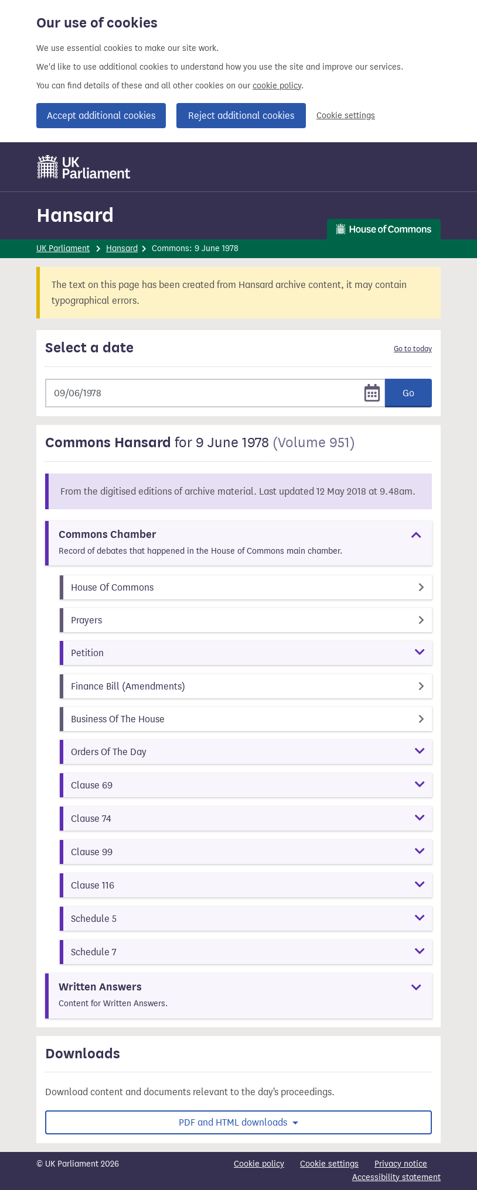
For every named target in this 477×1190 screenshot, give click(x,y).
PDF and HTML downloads (234, 1122)
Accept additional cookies (101, 115)
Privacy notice (400, 1164)
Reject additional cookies (241, 115)
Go (408, 393)
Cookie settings (345, 116)
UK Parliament (63, 248)
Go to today (413, 349)
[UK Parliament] (84, 167)
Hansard (75, 215)
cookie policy (277, 86)
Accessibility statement (396, 1177)
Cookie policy (259, 1164)
